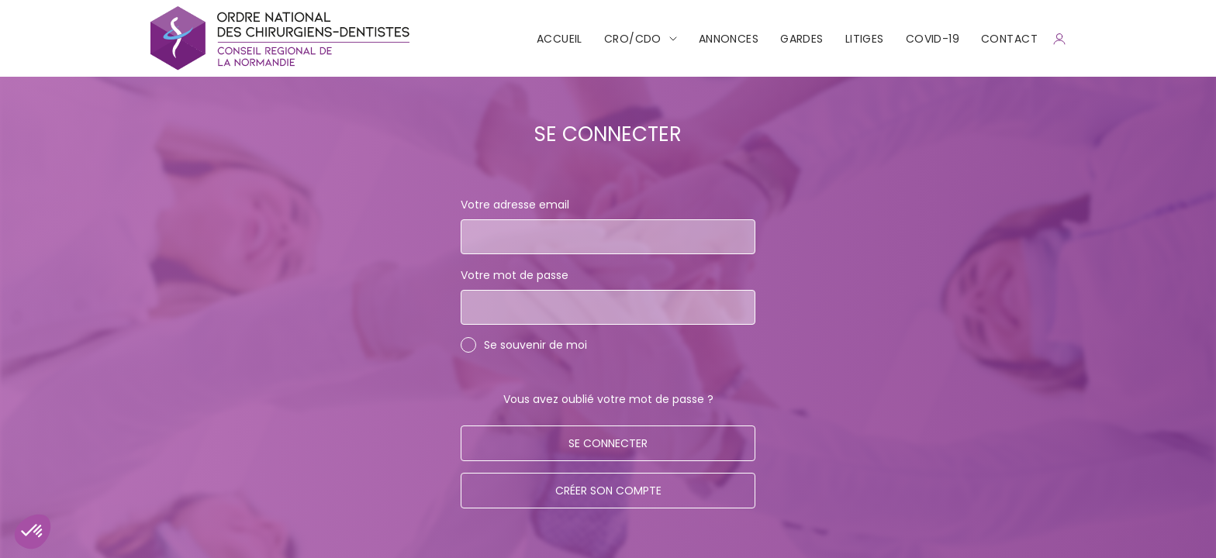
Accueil (559, 38)
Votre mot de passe (514, 275)
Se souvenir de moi (535, 345)
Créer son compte (608, 490)
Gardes (802, 38)
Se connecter (608, 443)
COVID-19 (932, 38)
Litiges (864, 38)
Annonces (728, 38)
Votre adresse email (515, 204)
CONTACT (1009, 38)
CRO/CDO (633, 38)
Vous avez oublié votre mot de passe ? (608, 399)
